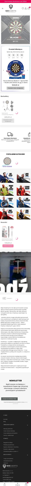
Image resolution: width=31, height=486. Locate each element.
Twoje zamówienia (8, 458)
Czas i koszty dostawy (9, 431)
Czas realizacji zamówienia (10, 433)
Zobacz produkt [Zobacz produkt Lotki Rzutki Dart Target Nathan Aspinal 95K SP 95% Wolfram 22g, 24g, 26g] (8, 246)
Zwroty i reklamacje (9, 435)
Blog (5, 421)
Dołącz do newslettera (9, 399)
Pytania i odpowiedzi (9, 449)
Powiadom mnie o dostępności (15, 88)
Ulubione (6, 463)
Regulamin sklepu (8, 442)
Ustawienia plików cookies (10, 451)
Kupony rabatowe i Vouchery (11, 447)
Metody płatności (8, 428)
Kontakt (6, 419)
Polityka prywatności (9, 445)
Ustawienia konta (8, 461)
